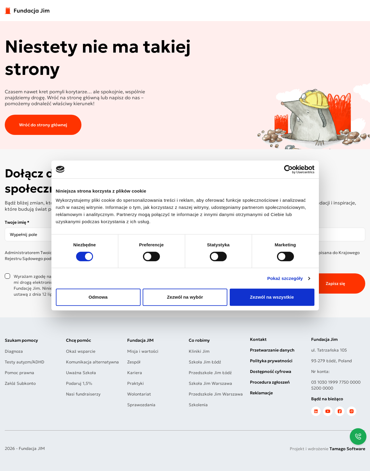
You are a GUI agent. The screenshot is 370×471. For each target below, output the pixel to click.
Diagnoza (14, 351)
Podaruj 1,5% (79, 383)
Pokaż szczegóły (285, 278)
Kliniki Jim (199, 351)
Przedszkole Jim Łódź (210, 372)
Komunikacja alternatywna (92, 362)
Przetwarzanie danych (272, 350)
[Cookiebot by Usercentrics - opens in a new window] (288, 169)
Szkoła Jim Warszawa (210, 383)
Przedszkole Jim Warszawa (216, 394)
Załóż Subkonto (20, 383)
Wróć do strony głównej (43, 124)
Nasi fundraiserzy (83, 394)
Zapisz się (335, 283)
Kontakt (258, 339)
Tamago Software (347, 448)
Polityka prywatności (271, 360)
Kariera (134, 372)
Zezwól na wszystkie (272, 297)
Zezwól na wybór (185, 297)
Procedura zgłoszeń (270, 382)
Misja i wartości (142, 351)
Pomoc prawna (19, 372)
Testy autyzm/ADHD (24, 362)
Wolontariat (139, 394)
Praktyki (135, 383)
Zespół (134, 362)
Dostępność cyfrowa (270, 371)
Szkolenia (198, 404)
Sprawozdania (141, 404)
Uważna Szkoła (81, 372)
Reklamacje (261, 393)
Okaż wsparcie (80, 351)
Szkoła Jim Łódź (205, 362)
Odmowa (98, 297)
